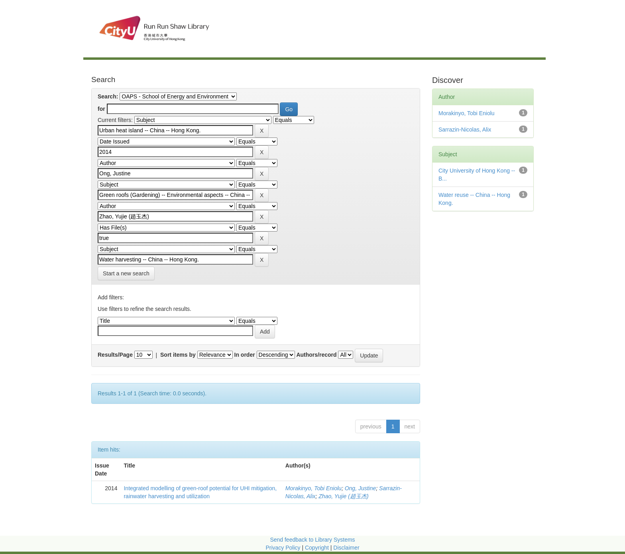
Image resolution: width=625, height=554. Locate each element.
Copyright (317, 547)
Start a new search (126, 273)
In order (244, 355)
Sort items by (178, 355)
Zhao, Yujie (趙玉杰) (343, 496)
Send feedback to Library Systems (312, 539)
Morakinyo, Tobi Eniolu (313, 488)
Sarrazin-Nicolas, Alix (464, 129)
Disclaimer (346, 547)
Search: (108, 96)
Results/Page (115, 355)
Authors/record (316, 355)
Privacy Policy (282, 547)
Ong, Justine (360, 488)
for (101, 109)
